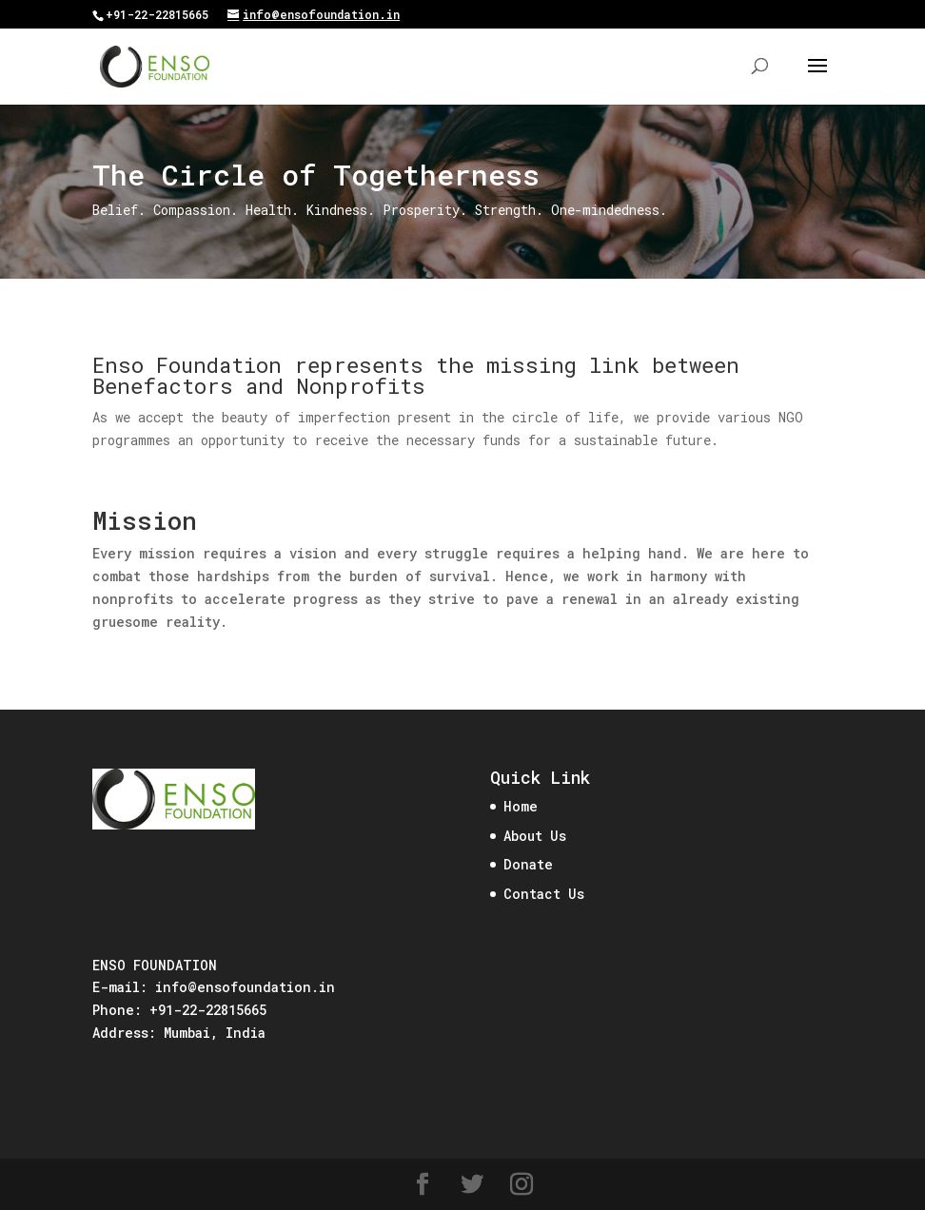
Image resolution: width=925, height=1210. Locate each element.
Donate (528, 864)
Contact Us (543, 894)
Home (520, 806)
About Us (534, 836)
